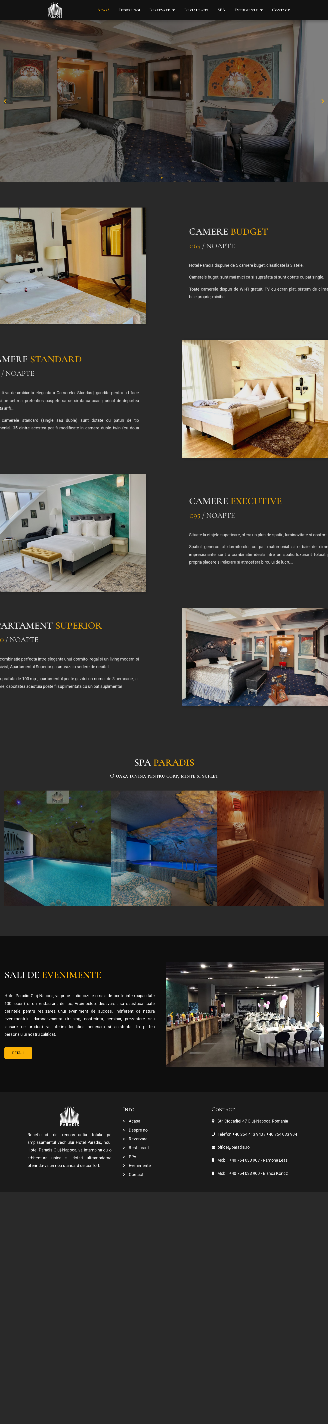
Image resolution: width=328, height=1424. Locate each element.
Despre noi (129, 9)
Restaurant (196, 9)
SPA (221, 9)
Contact (281, 9)
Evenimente (249, 10)
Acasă (103, 9)
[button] (157, 178)
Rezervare (162, 10)
